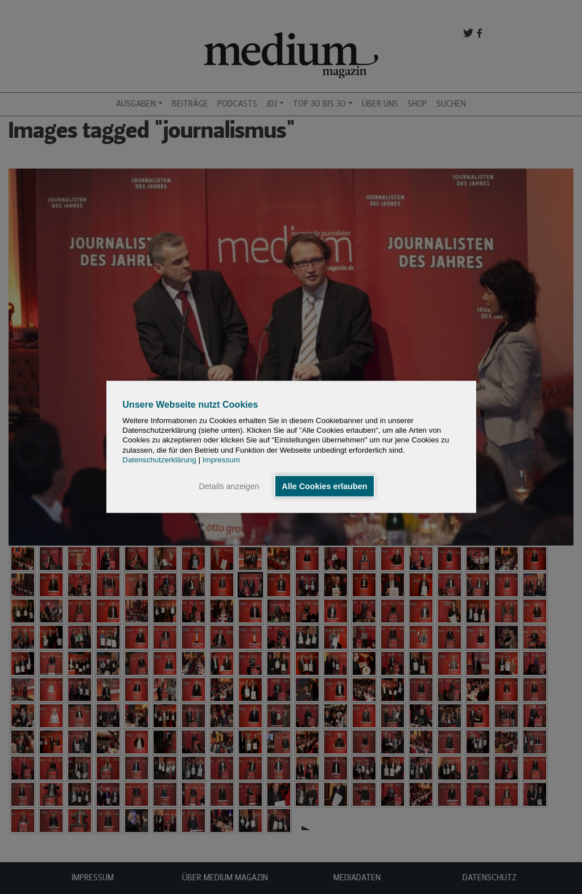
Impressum (221, 460)
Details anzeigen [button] (229, 486)
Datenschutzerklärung (159, 460)
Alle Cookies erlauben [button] (324, 486)
